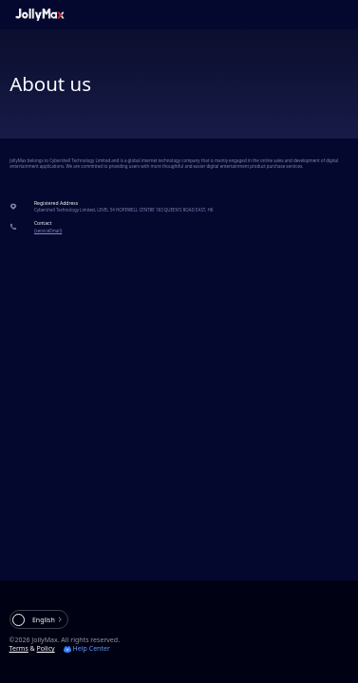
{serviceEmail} (48, 230)
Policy (46, 648)
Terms (18, 648)
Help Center (87, 648)
